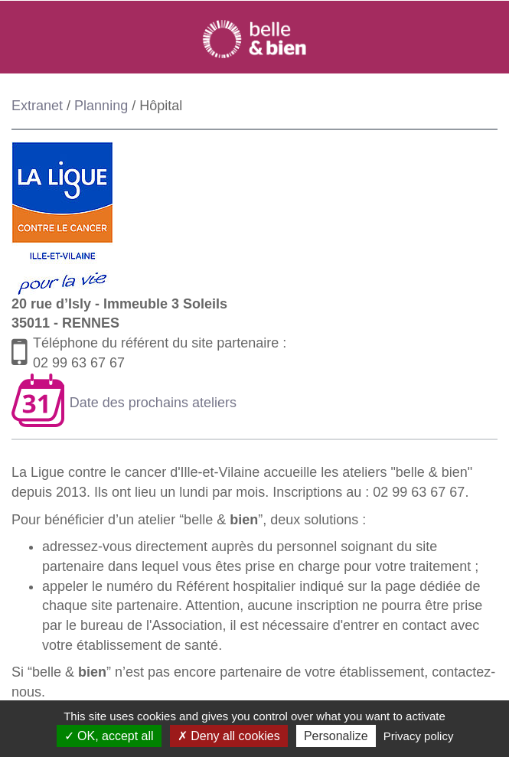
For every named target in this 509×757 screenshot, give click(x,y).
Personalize (336, 735)
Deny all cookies (229, 735)
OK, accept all (109, 735)
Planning (101, 105)
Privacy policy (418, 735)
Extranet (37, 105)
